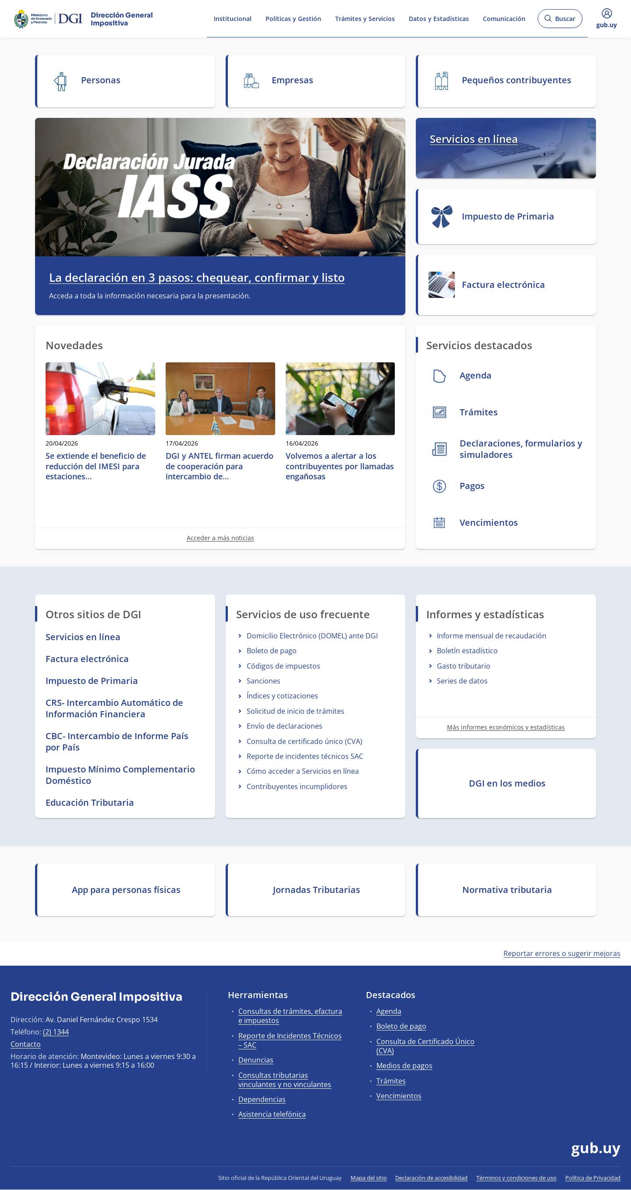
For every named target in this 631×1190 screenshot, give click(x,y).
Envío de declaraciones (285, 726)
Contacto (26, 1044)
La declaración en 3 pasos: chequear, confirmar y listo (197, 277)
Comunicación (504, 18)
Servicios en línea (474, 138)
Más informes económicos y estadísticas (506, 727)
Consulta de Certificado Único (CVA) (425, 1046)
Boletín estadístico (467, 650)
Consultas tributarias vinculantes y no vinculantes (284, 1079)
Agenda (388, 1011)
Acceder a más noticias (220, 538)
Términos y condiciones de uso (516, 1178)
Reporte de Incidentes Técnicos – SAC (290, 1040)
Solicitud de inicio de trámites (295, 711)
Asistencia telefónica (272, 1114)
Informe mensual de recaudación (491, 636)
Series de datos (462, 681)
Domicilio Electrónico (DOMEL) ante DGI (312, 636)
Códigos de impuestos (283, 666)
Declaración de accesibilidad (431, 1178)
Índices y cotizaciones (282, 696)
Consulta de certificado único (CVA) (304, 741)
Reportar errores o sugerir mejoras (561, 953)
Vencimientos (399, 1096)
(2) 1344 (56, 1032)
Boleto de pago (272, 650)
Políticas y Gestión (293, 18)
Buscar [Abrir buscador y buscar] (559, 21)
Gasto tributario (463, 666)
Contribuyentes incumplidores (297, 786)
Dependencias (262, 1099)
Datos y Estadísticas (439, 18)
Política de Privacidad (592, 1178)
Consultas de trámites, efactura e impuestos (290, 1015)
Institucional (233, 18)
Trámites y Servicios (365, 18)
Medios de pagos (404, 1065)
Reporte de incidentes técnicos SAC (305, 756)
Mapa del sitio (369, 1178)
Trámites (391, 1081)
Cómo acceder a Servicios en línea (303, 771)
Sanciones (263, 681)
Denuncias (255, 1060)
